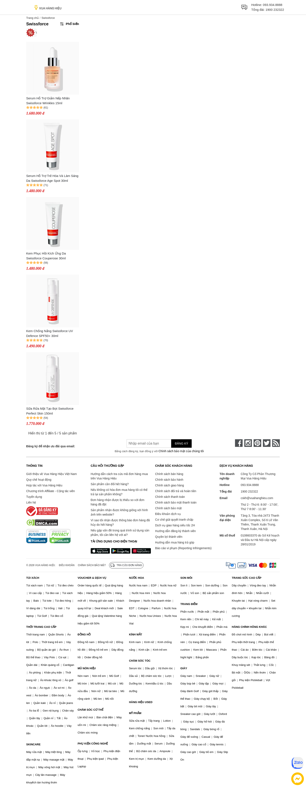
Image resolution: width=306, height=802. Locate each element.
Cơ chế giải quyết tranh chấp (174, 519)
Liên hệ (31, 502)
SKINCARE (33, 744)
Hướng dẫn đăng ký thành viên (175, 531)
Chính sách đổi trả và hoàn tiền (175, 491)
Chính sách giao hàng (169, 485)
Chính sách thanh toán (170, 496)
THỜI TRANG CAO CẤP (41, 626)
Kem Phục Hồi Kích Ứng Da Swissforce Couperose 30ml (46, 256)
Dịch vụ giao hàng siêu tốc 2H (175, 525)
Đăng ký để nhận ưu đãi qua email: (50, 446)
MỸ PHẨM (135, 713)
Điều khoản (67, 565)
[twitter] (266, 443)
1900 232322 (274, 9)
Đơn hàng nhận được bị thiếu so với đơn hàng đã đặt (117, 502)
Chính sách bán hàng (169, 474)
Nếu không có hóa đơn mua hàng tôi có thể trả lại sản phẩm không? (119, 492)
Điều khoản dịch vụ (168, 514)
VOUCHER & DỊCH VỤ (92, 577)
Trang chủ (32, 17)
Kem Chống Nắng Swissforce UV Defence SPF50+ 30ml (49, 333)
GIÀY (183, 668)
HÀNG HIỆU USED (140, 702)
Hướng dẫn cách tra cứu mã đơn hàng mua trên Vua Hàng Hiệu (119, 476)
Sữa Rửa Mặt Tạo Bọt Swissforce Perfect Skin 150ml (50, 411)
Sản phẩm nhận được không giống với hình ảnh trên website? (119, 512)
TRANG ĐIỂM (189, 604)
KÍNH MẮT (135, 634)
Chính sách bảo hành (169, 479)
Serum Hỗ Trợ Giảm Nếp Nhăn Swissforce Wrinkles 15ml (48, 100)
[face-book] (239, 443)
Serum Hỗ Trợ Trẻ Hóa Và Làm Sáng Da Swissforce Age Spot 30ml (52, 178)
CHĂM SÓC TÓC (139, 660)
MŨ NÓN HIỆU (87, 668)
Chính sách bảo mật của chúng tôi (181, 451)
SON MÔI (186, 577)
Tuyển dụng (34, 496)
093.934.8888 (272, 5)
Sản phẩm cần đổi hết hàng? (110, 484)
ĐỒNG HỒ (84, 634)
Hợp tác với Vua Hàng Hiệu (44, 485)
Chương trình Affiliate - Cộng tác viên (50, 491)
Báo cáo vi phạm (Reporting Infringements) (183, 548)
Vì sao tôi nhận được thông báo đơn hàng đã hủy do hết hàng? (120, 522)
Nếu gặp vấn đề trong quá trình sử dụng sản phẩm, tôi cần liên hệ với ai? (120, 532)
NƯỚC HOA (136, 577)
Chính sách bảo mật (168, 508)
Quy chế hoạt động (38, 479)
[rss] (276, 443)
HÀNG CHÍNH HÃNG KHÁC (249, 626)
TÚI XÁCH (32, 577)
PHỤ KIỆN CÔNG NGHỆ (93, 743)
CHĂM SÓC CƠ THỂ (90, 709)
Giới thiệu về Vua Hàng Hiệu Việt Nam (51, 474)
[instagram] (248, 443)
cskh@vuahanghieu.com (257, 498)
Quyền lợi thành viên (168, 536)
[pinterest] (257, 443)
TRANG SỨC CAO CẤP (246, 577)
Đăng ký (181, 443)
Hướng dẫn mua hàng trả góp (174, 542)
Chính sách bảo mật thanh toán (176, 502)
